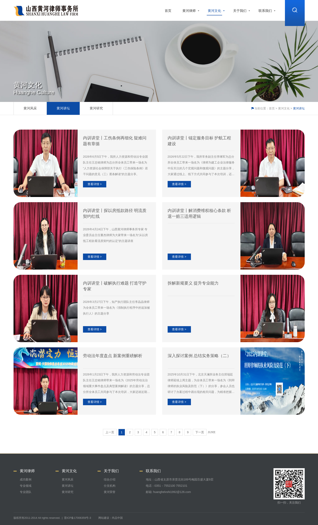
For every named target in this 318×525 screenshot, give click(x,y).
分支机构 (109, 485)
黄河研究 (96, 108)
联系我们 (265, 10)
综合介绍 (109, 479)
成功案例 (25, 479)
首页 (168, 10)
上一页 (109, 432)
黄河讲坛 (63, 108)
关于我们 (239, 10)
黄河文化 (214, 10)
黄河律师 (189, 10)
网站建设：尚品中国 (110, 517)
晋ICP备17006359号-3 (77, 517)
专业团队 (25, 492)
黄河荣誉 (109, 492)
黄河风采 (30, 108)
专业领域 (25, 485)
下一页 (199, 432)
